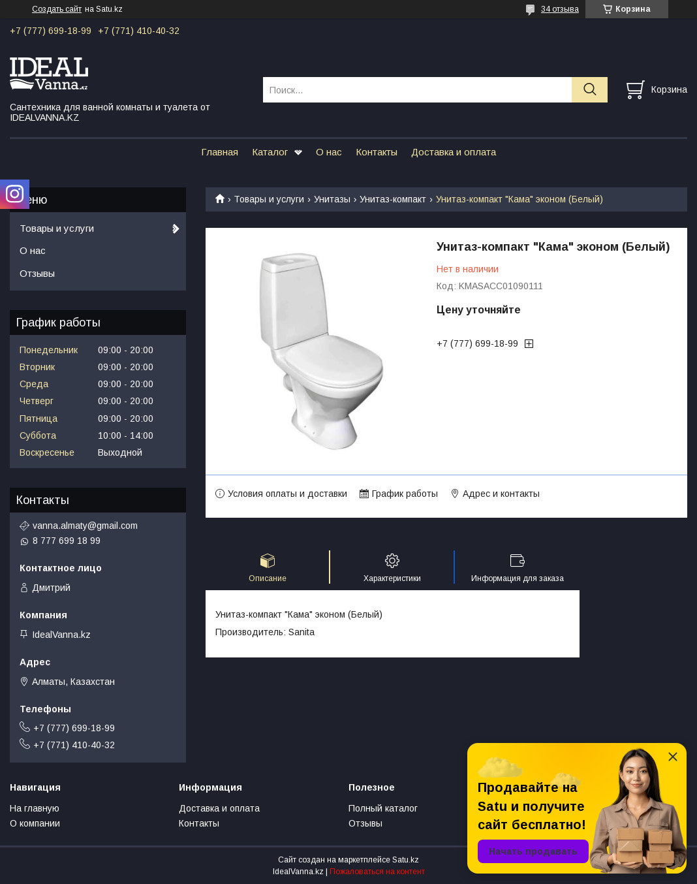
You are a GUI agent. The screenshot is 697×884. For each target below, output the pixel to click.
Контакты (376, 151)
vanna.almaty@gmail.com (85, 525)
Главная (219, 151)
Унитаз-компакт (393, 199)
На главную (34, 808)
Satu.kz (405, 859)
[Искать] (590, 90)
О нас (329, 151)
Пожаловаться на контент (377, 871)
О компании (35, 823)
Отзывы (37, 273)
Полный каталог (383, 808)
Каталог (270, 151)
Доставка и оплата (453, 151)
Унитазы (332, 199)
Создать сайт (57, 9)
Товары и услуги (269, 199)
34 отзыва (560, 9)
